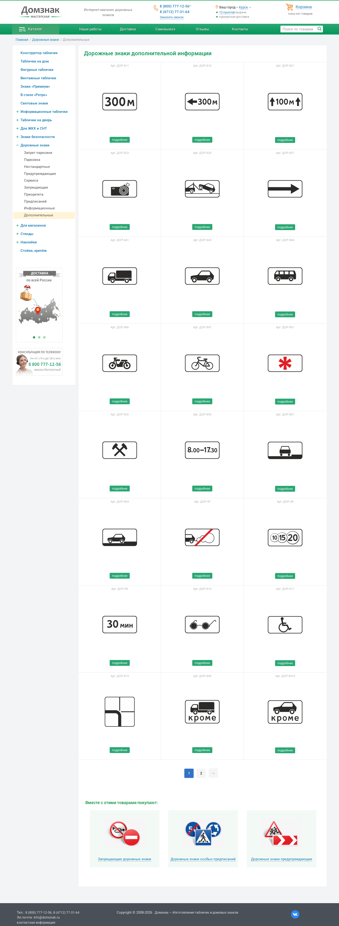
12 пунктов (227, 12)
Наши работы (90, 29)
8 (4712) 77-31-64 (174, 12)
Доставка (128, 29)
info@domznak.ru (47, 917)
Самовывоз (165, 29)
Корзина (304, 7)
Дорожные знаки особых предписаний (203, 859)
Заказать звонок (172, 17)
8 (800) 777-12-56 (174, 6)
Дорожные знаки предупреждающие (281, 859)
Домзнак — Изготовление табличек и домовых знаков (196, 912)
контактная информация (36, 922)
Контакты (240, 29)
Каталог (35, 29)
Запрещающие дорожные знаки (124, 859)
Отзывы (202, 29)
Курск (243, 7)
